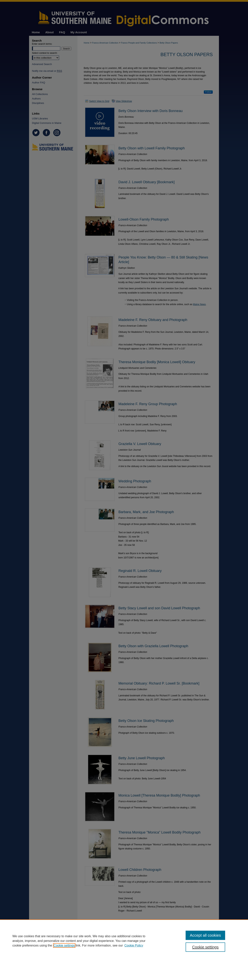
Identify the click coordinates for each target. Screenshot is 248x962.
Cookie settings (64, 945)
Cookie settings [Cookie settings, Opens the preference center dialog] (205, 947)
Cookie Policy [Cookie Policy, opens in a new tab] (133, 945)
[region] (124, 940)
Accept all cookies (205, 935)
